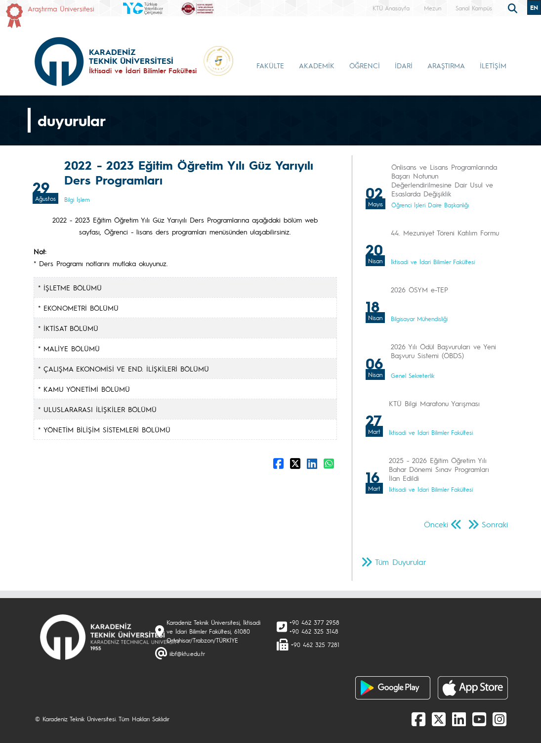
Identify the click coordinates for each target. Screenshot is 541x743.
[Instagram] (499, 718)
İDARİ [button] (404, 65)
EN (534, 7)
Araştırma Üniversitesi (61, 8)
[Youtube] (479, 718)
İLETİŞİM (493, 65)
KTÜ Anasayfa (391, 8)
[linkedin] (459, 718)
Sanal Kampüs (474, 8)
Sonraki (495, 524)
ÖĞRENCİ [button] (364, 65)
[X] (439, 718)
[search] (513, 7)
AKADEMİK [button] (316, 65)
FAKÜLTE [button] (270, 65)
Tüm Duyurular (400, 562)
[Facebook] (418, 718)
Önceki (436, 524)
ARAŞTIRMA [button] (446, 65)
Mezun (432, 8)
